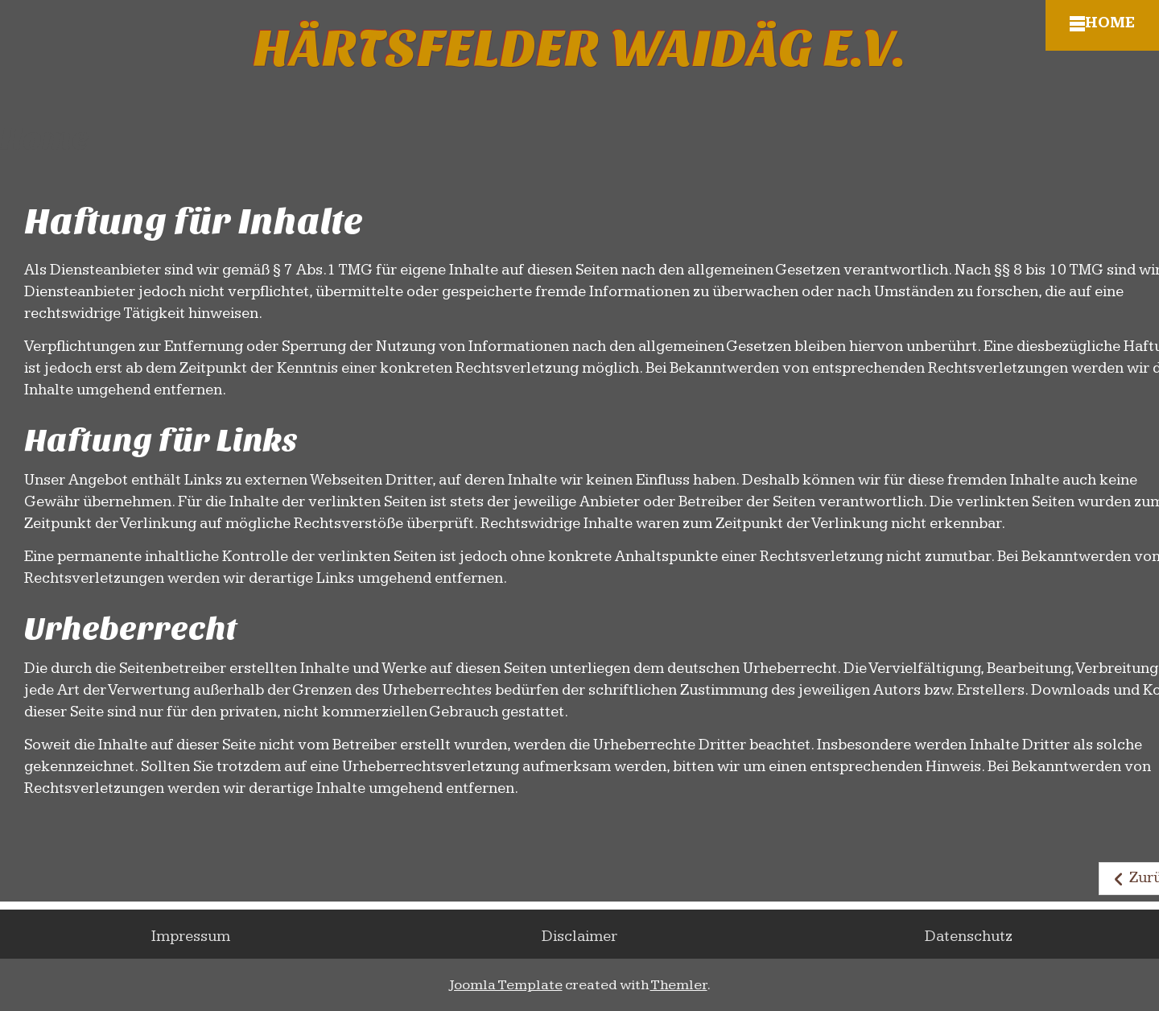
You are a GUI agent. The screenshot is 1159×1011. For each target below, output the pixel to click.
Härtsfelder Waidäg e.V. (580, 49)
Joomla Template (506, 984)
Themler (678, 984)
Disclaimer (579, 936)
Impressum (190, 936)
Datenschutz (969, 936)
